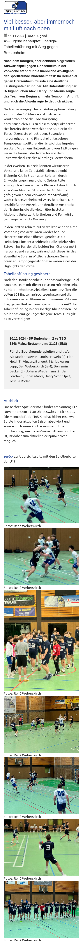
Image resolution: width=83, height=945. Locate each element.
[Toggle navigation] (77, 8)
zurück (8, 456)
